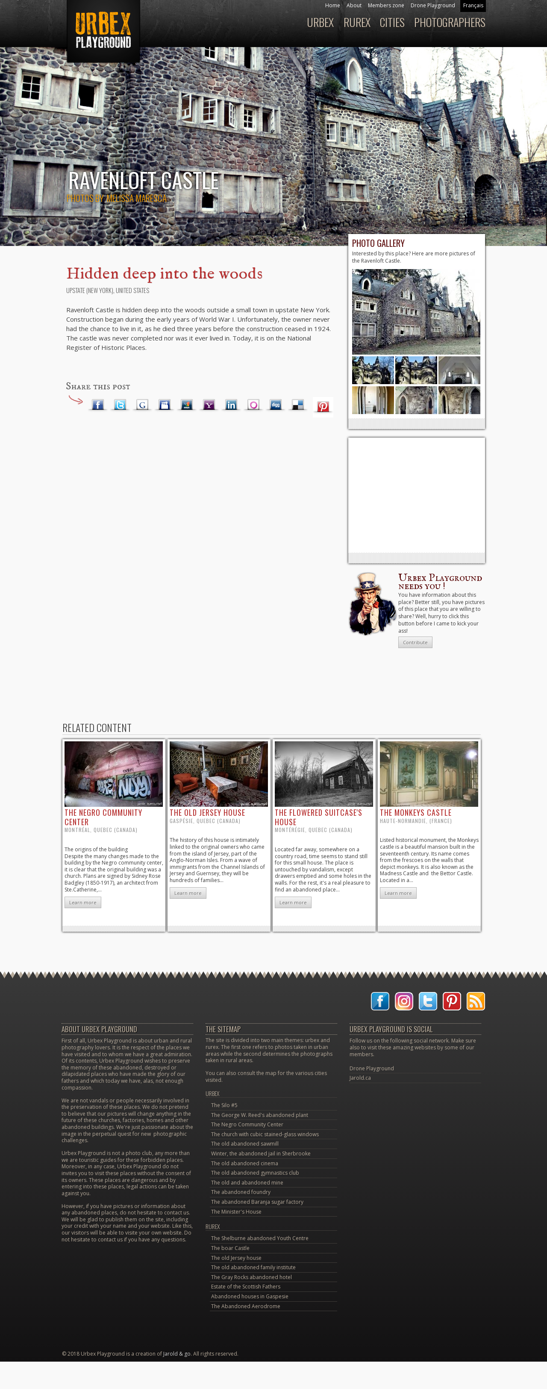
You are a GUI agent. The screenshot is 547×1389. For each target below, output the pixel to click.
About (354, 5)
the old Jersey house (207, 812)
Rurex (357, 22)
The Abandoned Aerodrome (245, 1306)
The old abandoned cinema (244, 1163)
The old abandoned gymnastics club (255, 1172)
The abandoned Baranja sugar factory (257, 1201)
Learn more (83, 902)
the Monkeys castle (416, 812)
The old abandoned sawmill (245, 1143)
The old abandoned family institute (253, 1267)
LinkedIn (231, 405)
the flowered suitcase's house (318, 817)
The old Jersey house (236, 1258)
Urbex (320, 22)
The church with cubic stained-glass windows (265, 1134)
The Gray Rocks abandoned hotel (251, 1277)
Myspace (164, 405)
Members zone (386, 5)
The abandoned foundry (241, 1192)
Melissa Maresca (136, 197)
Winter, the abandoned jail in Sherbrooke (261, 1153)
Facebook (98, 405)
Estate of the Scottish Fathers (245, 1286)
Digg (275, 405)
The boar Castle (230, 1248)
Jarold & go (177, 1353)
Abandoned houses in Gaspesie (249, 1296)
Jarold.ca (360, 1077)
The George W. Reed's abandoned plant (259, 1115)
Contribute (415, 642)
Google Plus (142, 405)
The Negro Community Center (247, 1124)
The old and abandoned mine (247, 1182)
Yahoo (209, 405)
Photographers (449, 22)
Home (332, 5)
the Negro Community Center (103, 817)
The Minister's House (236, 1211)
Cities (392, 22)
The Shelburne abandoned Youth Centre (260, 1238)
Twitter (120, 405)
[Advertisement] (416, 494)
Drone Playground (433, 5)
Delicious (298, 405)
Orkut (253, 405)
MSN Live (186, 405)
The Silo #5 (224, 1105)
